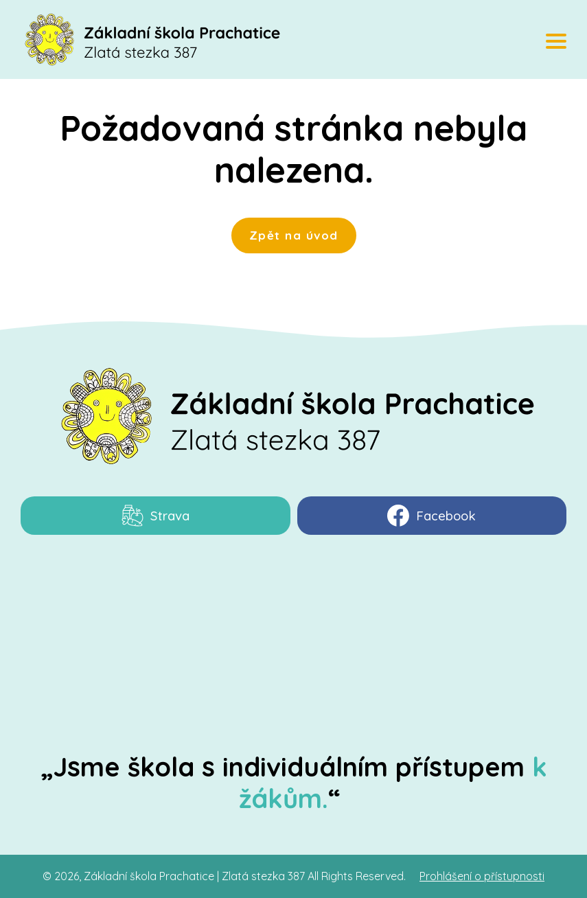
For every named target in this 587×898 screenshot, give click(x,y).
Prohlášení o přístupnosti (481, 876)
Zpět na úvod (293, 235)
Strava (155, 516)
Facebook (431, 516)
